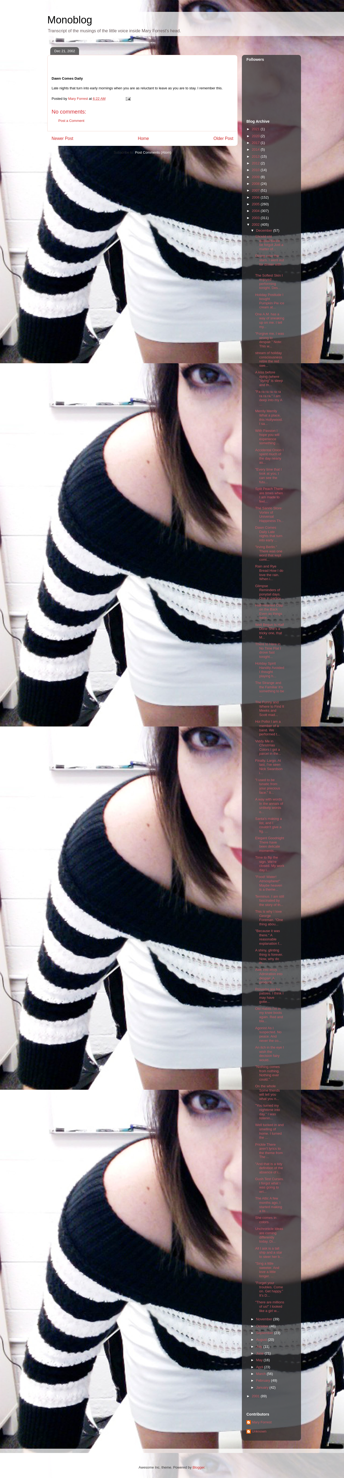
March (261, 1374)
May (260, 1360)
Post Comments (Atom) (153, 152)
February (263, 1380)
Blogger (198, 1467)
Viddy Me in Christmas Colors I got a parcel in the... (268, 747)
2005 (256, 204)
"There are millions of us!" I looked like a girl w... (269, 1306)
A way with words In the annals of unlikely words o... (269, 805)
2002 (256, 225)
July (259, 1347)
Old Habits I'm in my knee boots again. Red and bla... (269, 1015)
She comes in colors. (265, 1220)
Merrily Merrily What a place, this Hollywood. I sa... (268, 417)
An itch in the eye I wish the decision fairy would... (269, 1053)
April (260, 1367)
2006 (256, 197)
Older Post (223, 138)
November (264, 1319)
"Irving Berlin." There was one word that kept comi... (268, 553)
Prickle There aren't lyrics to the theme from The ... (268, 1150)
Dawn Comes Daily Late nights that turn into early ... (268, 533)
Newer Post (62, 138)
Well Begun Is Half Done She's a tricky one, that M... (269, 631)
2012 (256, 163)
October (263, 1326)
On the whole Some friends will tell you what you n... (267, 1092)
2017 (256, 143)
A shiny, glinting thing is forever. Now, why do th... (269, 956)
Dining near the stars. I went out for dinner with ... (269, 262)
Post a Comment (71, 121)
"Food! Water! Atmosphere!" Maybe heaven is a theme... (268, 883)
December (264, 230)
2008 (256, 184)
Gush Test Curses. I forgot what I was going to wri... (269, 1185)
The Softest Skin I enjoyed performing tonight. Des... (269, 281)
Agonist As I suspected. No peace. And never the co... (268, 1034)
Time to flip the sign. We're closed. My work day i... (269, 863)
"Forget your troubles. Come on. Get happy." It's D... (269, 1289)
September (265, 1333)
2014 (256, 149)
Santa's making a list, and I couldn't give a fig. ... (268, 825)
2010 (256, 170)
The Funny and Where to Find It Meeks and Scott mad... (269, 708)
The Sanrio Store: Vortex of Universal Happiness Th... (269, 514)
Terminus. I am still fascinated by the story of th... (269, 900)
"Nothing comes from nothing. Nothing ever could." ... (267, 1073)
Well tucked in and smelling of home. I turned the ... (269, 1131)
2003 (256, 218)
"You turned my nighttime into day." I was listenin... (267, 1111)
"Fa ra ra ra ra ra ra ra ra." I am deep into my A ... (268, 398)
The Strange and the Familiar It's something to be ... (269, 689)
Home (143, 138)
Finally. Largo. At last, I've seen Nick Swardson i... (268, 767)
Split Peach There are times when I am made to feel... (269, 495)
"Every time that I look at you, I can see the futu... (268, 475)
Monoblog (69, 20)
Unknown (259, 1431)
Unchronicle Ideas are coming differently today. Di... (269, 1235)
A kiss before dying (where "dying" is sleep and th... (269, 378)
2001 (256, 1396)
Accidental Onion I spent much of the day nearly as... (269, 456)
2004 (256, 211)
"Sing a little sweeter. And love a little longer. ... (267, 1269)
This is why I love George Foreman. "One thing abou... (269, 917)
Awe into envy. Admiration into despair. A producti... (268, 976)
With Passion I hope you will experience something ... (267, 437)
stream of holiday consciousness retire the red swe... (268, 359)
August (262, 1340)
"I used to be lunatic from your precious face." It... (267, 786)
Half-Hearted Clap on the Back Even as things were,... (269, 611)
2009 (256, 177)
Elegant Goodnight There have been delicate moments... (269, 844)
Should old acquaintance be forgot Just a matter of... (269, 242)
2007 (256, 190)
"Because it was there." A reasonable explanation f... (268, 937)
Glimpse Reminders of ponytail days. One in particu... (269, 592)
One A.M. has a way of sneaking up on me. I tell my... (269, 320)
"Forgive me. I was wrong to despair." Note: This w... (269, 339)
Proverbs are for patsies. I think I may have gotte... (269, 995)
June (260, 1353)
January (263, 1387)
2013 (256, 156)
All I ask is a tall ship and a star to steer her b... (268, 1252)
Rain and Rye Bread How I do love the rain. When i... (269, 572)
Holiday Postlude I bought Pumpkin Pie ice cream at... (269, 301)
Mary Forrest (262, 1422)
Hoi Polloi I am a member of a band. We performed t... (268, 727)
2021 (256, 129)
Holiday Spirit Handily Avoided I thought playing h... (269, 669)
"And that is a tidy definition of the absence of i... (269, 1168)
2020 (256, 136)
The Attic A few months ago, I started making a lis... (268, 1204)
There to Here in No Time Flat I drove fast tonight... (268, 650)
